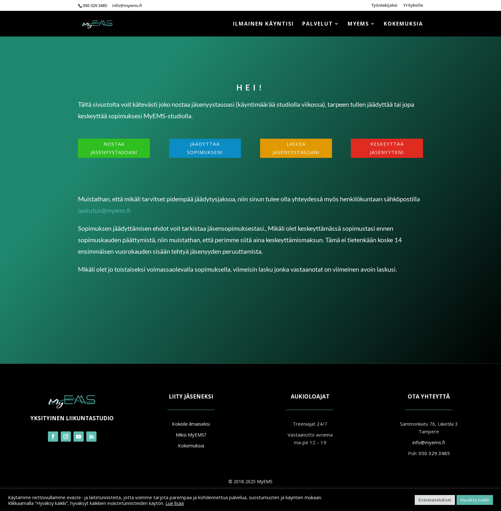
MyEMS (358, 24)
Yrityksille (413, 5)
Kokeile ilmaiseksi (191, 424)
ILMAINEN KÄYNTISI (263, 24)
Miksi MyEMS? (191, 434)
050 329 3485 (95, 5)
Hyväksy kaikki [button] (474, 500)
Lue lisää (175, 503)
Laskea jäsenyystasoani (296, 148)
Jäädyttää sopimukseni (205, 148)
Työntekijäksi (384, 5)
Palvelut (317, 24)
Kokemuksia (403, 24)
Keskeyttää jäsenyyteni (387, 148)
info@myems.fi (428, 442)
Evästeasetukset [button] (435, 500)
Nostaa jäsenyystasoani (113, 148)
